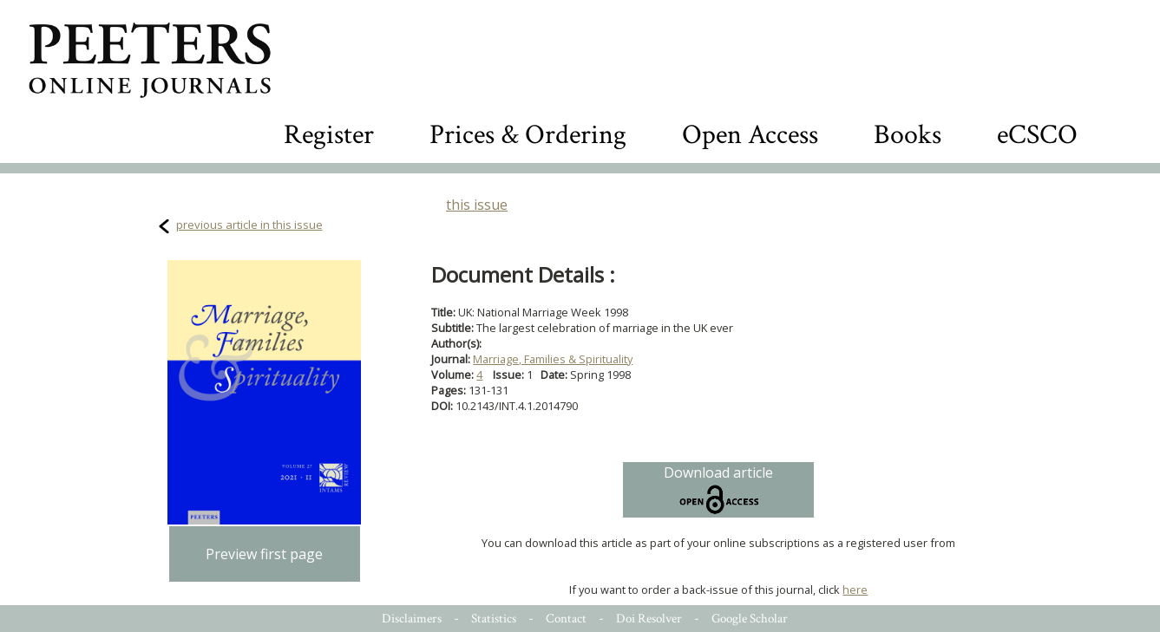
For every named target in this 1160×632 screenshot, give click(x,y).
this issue (477, 204)
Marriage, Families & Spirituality (552, 359)
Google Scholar (749, 618)
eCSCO (1037, 135)
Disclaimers (412, 618)
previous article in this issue (249, 224)
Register (329, 135)
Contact (566, 618)
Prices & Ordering (527, 135)
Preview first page (264, 554)
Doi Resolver (649, 618)
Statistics (493, 618)
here (855, 589)
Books (907, 135)
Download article (718, 490)
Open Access (750, 135)
